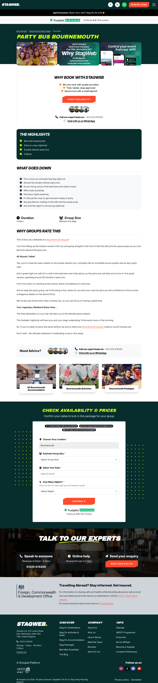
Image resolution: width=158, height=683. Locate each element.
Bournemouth (22, 31)
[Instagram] (121, 668)
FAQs (89, 561)
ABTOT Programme (125, 632)
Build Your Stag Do (122, 564)
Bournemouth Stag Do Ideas (40, 31)
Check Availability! (79, 99)
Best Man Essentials (69, 649)
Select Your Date (50, 467)
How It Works (94, 637)
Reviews (92, 647)
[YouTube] (139, 668)
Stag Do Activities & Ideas (69, 633)
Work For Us (94, 651)
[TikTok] (127, 668)
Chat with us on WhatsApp (79, 121)
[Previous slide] (21, 54)
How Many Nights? (51, 482)
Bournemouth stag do (58, 239)
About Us (92, 627)
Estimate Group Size (52, 453)
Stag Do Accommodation (71, 640)
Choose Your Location (53, 439)
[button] (117, 4)
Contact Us (21, 652)
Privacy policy (122, 679)
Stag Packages (66, 644)
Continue (79, 501)
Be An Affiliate (123, 642)
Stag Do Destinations (69, 627)
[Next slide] (137, 54)
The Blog (63, 654)
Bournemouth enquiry (93, 326)
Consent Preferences (126, 651)
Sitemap (120, 627)
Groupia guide (106, 603)
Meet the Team (95, 642)
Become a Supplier (125, 647)
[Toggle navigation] (153, 4)
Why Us (91, 632)
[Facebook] (133, 668)
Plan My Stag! (139, 5)
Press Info (121, 637)
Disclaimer (136, 679)
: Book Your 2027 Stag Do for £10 (79, 12)
